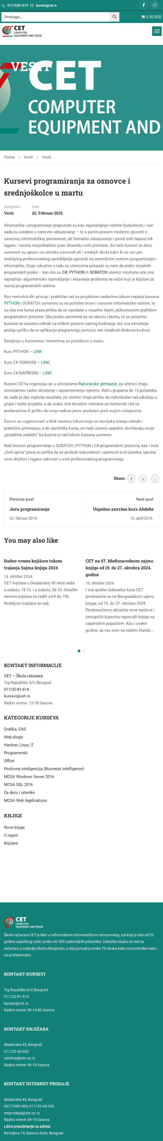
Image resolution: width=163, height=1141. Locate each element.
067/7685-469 (16, 1106)
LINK (37, 351)
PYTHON (12, 303)
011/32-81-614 (16, 689)
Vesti (28, 157)
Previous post (22, 499)
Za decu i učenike (19, 792)
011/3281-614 (17, 5)
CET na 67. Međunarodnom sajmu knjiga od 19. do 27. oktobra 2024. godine (119, 567)
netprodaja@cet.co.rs (22, 1113)
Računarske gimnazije (97, 383)
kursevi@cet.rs (46, 5)
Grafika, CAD (15, 729)
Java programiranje (29, 509)
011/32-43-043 (16, 1051)
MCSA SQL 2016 (18, 784)
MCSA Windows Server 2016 (29, 776)
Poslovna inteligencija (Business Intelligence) (44, 768)
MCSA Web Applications (25, 800)
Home (9, 157)
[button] (79, 651)
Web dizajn (13, 737)
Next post (144, 499)
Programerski (16, 753)
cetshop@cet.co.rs (19, 1058)
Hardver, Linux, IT (19, 745)
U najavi (11, 835)
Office (9, 760)
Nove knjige (14, 827)
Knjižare (11, 843)
